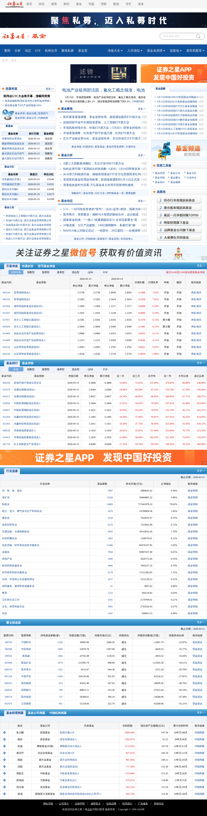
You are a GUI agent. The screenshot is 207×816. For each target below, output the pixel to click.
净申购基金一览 (115, 193)
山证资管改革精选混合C (27, 347)
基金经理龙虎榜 (115, 146)
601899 (8, 662)
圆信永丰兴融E (10, 189)
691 (61, 703)
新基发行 (102, 238)
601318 (8, 676)
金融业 (6, 552)
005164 (6, 292)
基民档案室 (194, 50)
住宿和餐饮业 (9, 538)
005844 (6, 326)
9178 (110, 572)
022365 (6, 423)
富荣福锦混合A (22, 292)
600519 (8, 669)
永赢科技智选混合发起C (27, 423)
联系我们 (127, 803)
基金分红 (9, 166)
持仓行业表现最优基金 (179, 200)
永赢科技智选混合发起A (27, 416)
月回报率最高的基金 (179, 215)
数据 (116, 4)
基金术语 (20, 113)
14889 (110, 504)
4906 (110, 565)
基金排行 (160, 182)
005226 (6, 353)
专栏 (128, 4)
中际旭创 (26, 649)
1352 (60, 669)
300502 (8, 655)
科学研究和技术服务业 (14, 572)
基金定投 (114, 238)
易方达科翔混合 (68, 759)
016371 (6, 396)
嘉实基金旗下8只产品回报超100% (23, 105)
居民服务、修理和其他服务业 (18, 586)
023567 (6, 313)
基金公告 (9, 207)
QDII (90, 272)
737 (61, 696)
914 (61, 683)
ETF (38, 50)
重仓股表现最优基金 (179, 208)
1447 (110, 613)
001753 (6, 444)
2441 (110, 599)
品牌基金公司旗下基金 (179, 230)
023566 (6, 306)
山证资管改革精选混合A (27, 353)
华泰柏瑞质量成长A (25, 430)
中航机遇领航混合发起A (27, 403)
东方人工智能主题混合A (27, 326)
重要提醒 (131, 193)
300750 (8, 642)
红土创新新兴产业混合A (27, 444)
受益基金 (197, 642)
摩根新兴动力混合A (71, 746)
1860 (60, 649)
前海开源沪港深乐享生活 (27, 382)
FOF (105, 272)
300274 (8, 696)
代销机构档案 (58, 713)
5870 (110, 511)
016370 (6, 389)
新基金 (9, 126)
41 (111, 586)
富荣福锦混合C (22, 299)
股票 (54, 4)
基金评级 (88, 193)
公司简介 (64, 803)
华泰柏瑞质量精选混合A (27, 437)
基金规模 (175, 182)
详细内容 (138, 101)
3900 (110, 558)
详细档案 (200, 732)
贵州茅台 (26, 669)
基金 (79, 4)
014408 (6, 340)
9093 (110, 531)
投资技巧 (43, 113)
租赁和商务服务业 (12, 565)
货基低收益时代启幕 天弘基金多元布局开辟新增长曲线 (98, 185)
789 (61, 690)
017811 (6, 319)
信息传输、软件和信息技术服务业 (20, 545)
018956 (6, 403)
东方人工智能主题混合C (27, 319)
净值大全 (114, 50)
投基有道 (11, 88)
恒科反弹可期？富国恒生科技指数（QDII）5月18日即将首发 (101, 168)
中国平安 (26, 676)
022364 (6, 416)
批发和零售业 (9, 524)
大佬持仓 (131, 146)
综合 (4, 613)
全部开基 (16, 272)
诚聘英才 (96, 803)
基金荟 (82, 50)
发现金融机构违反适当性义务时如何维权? (28, 100)
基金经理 (20, 118)
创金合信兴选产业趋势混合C (29, 333)
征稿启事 (111, 803)
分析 (17, 50)
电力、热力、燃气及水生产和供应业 (22, 511)
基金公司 (31, 118)
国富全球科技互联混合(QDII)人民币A (80, 793)
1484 (60, 655)
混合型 (75, 272)
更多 (141, 4)
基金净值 (76, 146)
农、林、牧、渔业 (12, 490)
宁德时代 (26, 642)
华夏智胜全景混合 (12, 138)
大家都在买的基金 (179, 237)
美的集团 (26, 683)
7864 (110, 552)
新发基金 (100, 146)
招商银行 (26, 690)
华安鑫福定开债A (11, 179)
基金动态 (67, 200)
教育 (4, 592)
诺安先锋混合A (68, 739)
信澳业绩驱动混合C (24, 396)
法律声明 (80, 803)
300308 (8, 649)
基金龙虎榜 (154, 50)
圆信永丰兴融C (10, 199)
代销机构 (43, 118)
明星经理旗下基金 (179, 223)
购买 (198, 292)
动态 (28, 50)
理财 (104, 4)
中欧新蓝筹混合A (69, 773)
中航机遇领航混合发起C (27, 410)
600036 (8, 690)
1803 (110, 538)
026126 (6, 347)
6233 (110, 524)
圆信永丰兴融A (10, 194)
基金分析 (67, 155)
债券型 (60, 272)
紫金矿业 (26, 662)
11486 (110, 545)
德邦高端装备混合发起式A (28, 306)
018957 (6, 410)
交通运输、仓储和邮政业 (15, 531)
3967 (110, 490)
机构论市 (51, 50)
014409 (6, 333)
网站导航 (48, 803)
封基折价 (88, 146)
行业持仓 (191, 177)
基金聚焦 (67, 108)
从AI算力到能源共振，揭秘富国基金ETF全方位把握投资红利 (102, 174)
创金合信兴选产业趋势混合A (30, 340)
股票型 (45, 272)
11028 (110, 497)
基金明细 (193, 490)
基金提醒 (160, 88)
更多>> (201, 265)
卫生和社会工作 (10, 599)
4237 (110, 579)
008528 (6, 430)
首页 (29, 4)
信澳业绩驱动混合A (25, 389)
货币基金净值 (46, 266)
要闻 (7, 50)
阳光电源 (26, 696)
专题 (91, 4)
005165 (6, 299)
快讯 (42, 4)
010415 (6, 437)
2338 (60, 642)
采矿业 (6, 497)
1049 (60, 676)
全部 (15, 369)
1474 (60, 662)
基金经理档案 (15, 713)
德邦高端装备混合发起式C (28, 313)
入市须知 (133, 50)
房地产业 (7, 558)
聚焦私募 (67, 50)
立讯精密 (26, 703)
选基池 (174, 50)
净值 (193, 292)
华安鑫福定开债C (11, 184)
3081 (110, 606)
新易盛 (26, 655)
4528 (110, 517)
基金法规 (31, 113)
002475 (8, 703)
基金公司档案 (36, 713)
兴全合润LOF (67, 753)
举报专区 (159, 803)
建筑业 (6, 517)
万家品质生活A (68, 780)
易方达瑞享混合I (69, 766)
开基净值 (12, 266)
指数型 (31, 272)
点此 (89, 809)
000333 (8, 683)
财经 (66, 4)
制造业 (6, 504)
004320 (6, 382)
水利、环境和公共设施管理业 (18, 579)
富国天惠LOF (67, 732)
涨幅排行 (76, 193)
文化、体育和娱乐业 (13, 606)
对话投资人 (127, 238)
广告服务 (143, 803)
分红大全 (100, 193)
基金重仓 (175, 177)
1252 (110, 592)
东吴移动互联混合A (71, 787)
